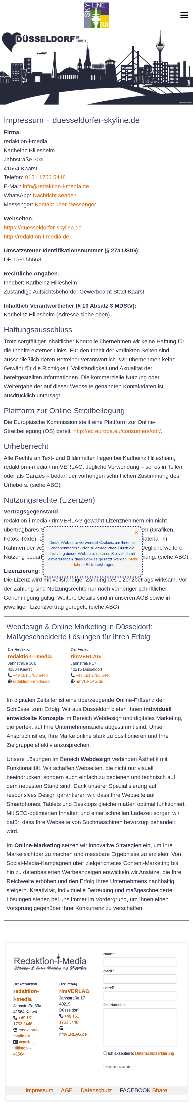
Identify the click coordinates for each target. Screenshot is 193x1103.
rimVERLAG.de (89, 681)
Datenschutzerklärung (154, 1053)
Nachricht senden (55, 195)
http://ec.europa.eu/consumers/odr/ (117, 431)
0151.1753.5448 (45, 177)
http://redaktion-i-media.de (36, 236)
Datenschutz (96, 1090)
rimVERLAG (86, 656)
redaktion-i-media (30, 656)
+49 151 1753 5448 (30, 675)
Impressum (40, 1090)
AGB (67, 1090)
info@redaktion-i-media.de (56, 186)
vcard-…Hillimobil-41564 (23, 1048)
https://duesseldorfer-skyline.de (43, 227)
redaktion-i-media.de (31, 681)
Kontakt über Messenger (65, 204)
